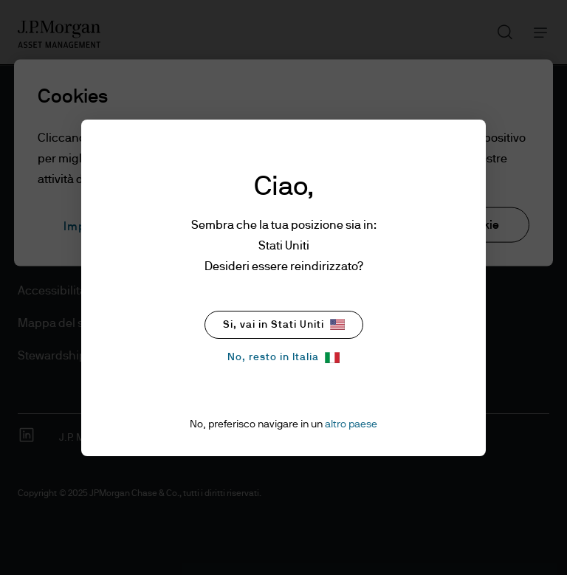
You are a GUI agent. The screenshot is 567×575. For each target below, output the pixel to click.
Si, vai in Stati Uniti (284, 324)
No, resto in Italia (283, 357)
